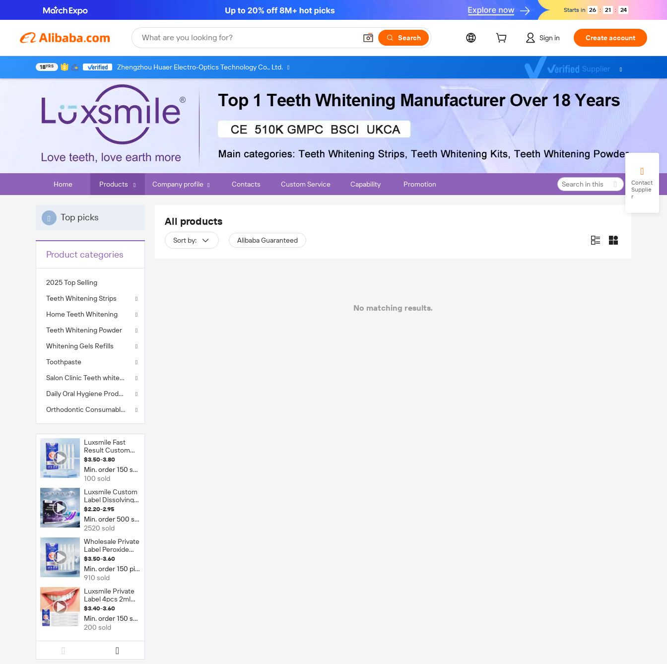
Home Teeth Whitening (82, 314)
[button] (368, 38)
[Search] (403, 38)
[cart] (503, 39)
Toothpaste (63, 362)
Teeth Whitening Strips (81, 298)
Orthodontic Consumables (87, 409)
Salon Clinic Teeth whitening (89, 378)
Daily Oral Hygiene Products (89, 394)
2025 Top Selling (71, 282)
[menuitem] (90, 282)
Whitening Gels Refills (80, 346)
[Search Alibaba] (248, 37)
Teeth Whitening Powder (84, 330)
